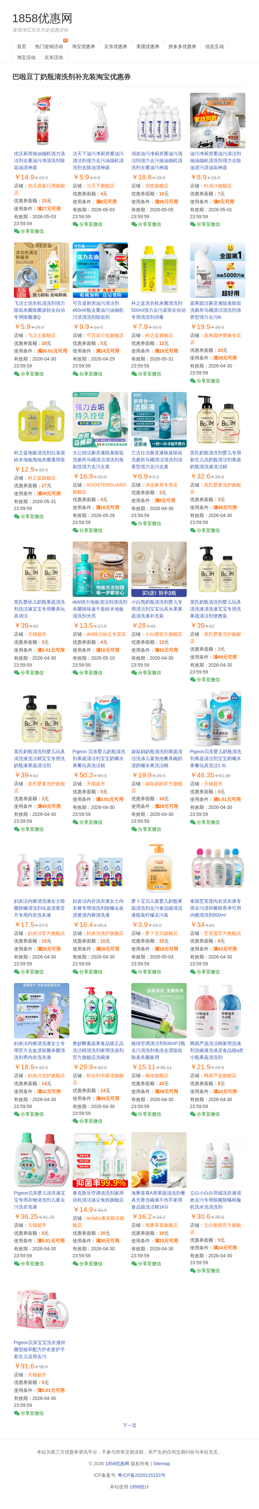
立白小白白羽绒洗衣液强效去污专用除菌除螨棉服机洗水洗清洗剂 (215, 1200)
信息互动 (214, 46)
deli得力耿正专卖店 (106, 634)
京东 (115, 46)
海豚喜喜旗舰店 (161, 1225)
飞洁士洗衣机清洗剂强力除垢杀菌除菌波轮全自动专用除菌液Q (39, 310)
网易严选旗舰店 (220, 1075)
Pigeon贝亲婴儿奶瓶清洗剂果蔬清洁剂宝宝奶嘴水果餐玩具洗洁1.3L (216, 758)
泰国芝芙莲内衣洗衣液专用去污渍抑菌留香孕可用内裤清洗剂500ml (215, 908)
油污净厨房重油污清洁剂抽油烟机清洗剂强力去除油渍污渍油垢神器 (215, 160)
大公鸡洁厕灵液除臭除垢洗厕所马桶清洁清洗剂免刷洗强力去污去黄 (98, 459)
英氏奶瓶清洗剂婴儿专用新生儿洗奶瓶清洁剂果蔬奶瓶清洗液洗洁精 (215, 459)
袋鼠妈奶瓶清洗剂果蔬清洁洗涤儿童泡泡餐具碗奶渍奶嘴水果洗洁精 (156, 758)
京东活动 (53, 57)
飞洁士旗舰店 (42, 335)
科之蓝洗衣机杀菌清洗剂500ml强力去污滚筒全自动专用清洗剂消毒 (158, 310)
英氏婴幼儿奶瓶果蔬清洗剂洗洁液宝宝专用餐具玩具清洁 (39, 609)
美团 (148, 46)
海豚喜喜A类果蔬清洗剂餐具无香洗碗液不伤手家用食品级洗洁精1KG (158, 1200)
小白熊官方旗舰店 (163, 634)
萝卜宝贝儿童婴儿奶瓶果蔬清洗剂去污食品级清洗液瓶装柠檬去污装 (156, 908)
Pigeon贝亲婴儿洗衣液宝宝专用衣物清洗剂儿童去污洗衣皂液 (40, 1200)
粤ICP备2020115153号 (141, 1475)
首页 (21, 46)
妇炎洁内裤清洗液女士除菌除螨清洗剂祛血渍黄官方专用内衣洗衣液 (39, 908)
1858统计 (139, 1486)
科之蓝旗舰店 (159, 335)
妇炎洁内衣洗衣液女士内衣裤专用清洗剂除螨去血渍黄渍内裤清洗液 (98, 908)
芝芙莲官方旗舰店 (222, 933)
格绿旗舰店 (156, 1075)
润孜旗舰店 (156, 185)
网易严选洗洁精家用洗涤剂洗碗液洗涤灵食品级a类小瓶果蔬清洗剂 (217, 1050)
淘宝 (83, 46)
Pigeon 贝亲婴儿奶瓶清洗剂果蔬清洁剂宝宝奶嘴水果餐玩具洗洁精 (99, 758)
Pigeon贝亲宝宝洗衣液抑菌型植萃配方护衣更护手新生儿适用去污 (40, 1349)
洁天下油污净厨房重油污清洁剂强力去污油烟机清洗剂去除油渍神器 (98, 160)
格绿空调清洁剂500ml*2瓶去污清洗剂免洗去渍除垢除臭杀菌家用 (158, 1050)
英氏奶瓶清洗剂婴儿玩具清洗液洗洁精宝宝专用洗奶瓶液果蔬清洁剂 (39, 758)
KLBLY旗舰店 (218, 185)
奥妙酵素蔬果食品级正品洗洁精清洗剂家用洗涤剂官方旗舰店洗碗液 (98, 1050)
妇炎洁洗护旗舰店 (105, 933)
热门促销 (49, 46)
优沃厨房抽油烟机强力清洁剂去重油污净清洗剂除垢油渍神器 (39, 160)
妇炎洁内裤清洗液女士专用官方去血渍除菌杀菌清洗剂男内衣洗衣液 (39, 1050)
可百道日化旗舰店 (105, 335)
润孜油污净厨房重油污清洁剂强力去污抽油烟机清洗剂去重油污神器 (156, 160)
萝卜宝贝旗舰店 (161, 933)
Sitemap (161, 1463)
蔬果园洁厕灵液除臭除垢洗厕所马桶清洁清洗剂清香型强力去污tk (215, 310)
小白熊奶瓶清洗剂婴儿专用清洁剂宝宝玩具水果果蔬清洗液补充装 (156, 609)
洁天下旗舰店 (100, 185)
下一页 (130, 1425)
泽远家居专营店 (161, 485)
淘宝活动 (26, 57)
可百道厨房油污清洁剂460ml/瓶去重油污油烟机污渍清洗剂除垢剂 (98, 310)
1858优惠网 (42, 18)
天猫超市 (37, 634)
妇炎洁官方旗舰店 (46, 933)
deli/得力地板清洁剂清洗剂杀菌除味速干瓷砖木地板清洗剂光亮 (100, 609)
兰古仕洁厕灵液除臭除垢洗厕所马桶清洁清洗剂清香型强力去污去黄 (156, 459)
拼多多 (182, 46)
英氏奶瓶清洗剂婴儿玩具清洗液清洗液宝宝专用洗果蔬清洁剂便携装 (215, 609)
